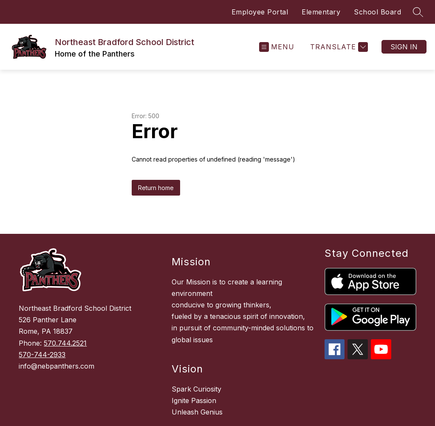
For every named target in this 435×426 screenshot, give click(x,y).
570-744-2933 (42, 354)
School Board (377, 12)
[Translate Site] (338, 47)
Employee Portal (260, 12)
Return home (156, 187)
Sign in (404, 47)
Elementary (321, 12)
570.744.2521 (65, 343)
